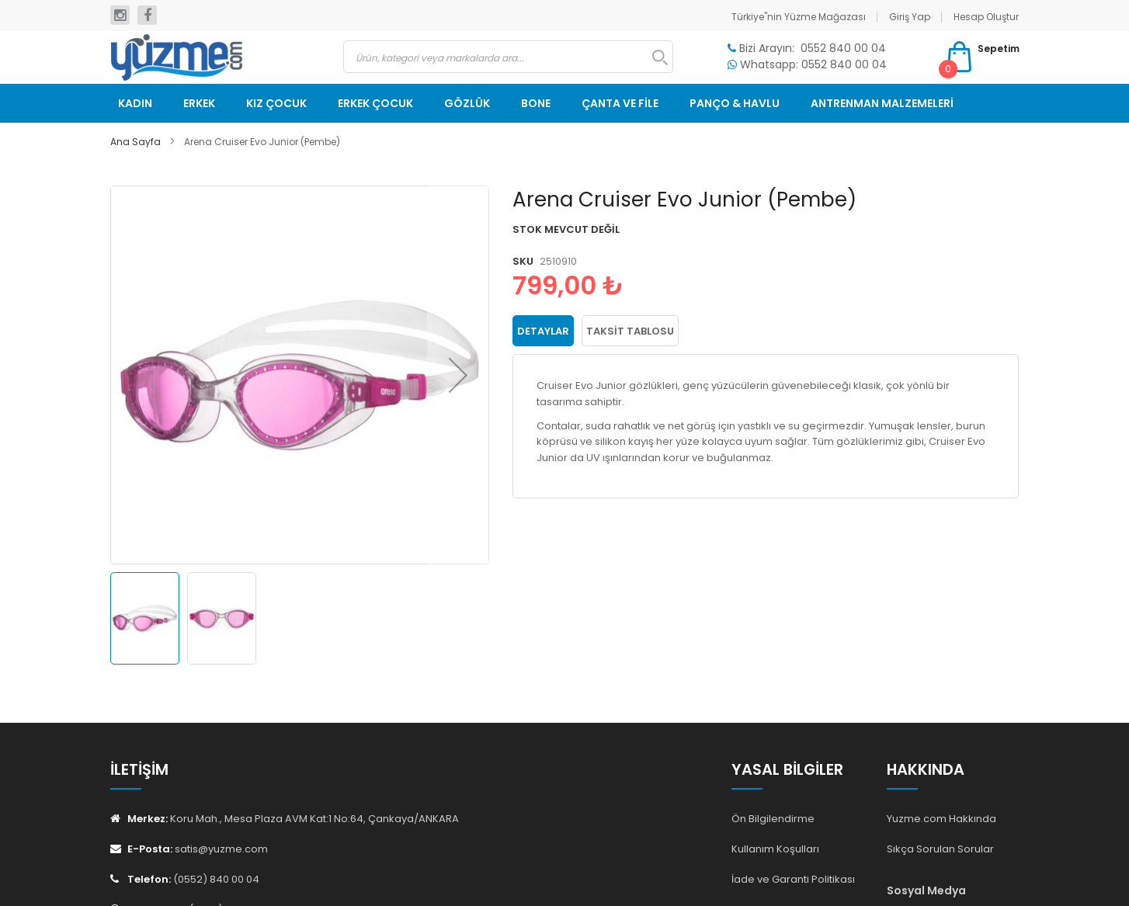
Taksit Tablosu (630, 331)
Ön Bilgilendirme (773, 818)
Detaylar (543, 331)
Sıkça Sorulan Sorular (940, 849)
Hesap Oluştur (986, 16)
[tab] (543, 330)
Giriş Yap (909, 16)
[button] (458, 375)
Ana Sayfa (135, 141)
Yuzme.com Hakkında (941, 818)
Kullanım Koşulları (775, 849)
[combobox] (508, 56)
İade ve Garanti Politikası (793, 879)
